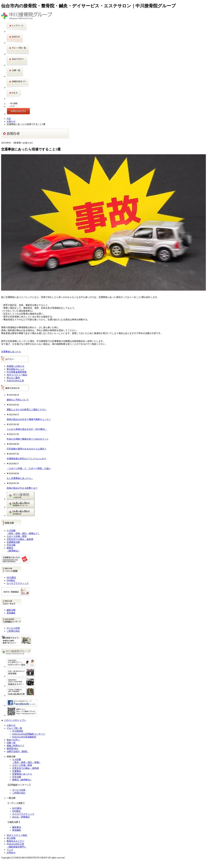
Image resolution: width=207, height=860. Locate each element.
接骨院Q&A (12, 748)
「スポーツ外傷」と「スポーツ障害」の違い (29, 468)
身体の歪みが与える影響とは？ (22, 488)
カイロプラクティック (18, 583)
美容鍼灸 (11, 613)
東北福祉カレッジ (15, 369)
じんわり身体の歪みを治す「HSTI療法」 (27, 429)
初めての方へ (13, 740)
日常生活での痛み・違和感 (20, 539)
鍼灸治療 (11, 610)
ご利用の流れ (13, 631)
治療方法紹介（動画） (18, 751)
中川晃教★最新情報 (17, 372)
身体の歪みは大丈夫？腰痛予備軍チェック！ (29, 419)
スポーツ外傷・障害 (17, 536)
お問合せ (11, 852)
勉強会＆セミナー (15, 841)
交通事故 (16, 771)
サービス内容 (13, 628)
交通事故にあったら (11, 351)
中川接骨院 (17, 731)
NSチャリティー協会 (17, 375)
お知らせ (11, 121)
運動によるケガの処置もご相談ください (26, 409)
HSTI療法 (11, 577)
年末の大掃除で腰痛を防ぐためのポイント (28, 439)
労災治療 (11, 545)
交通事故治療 (13, 542)
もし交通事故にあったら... (20, 478)
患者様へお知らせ (15, 366)
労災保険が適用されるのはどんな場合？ (26, 449)
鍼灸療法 (16, 827)
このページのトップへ (15, 720)
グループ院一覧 (14, 728)
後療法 (22, 780)
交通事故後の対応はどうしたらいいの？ (26, 458)
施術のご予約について (18, 400)
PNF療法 (11, 580)
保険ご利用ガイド (15, 745)
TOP (9, 119)
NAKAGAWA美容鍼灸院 (24, 737)
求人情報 (11, 838)
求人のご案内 (13, 378)
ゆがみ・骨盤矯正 (21, 817)
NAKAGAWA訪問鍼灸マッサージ (28, 734)
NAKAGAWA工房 (15, 380)
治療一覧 (11, 743)
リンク (10, 850)
